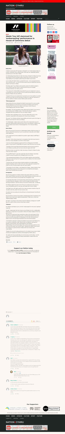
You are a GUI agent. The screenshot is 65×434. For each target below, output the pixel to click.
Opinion (19, 18)
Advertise (15, 16)
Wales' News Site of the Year (10, 8)
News (13, 18)
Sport (33, 18)
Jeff (20, 373)
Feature (39, 18)
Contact (22, 16)
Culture (26, 18)
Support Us (8, 16)
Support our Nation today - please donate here (32, 1)
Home (8, 18)
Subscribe (51, 145)
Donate (54, 127)
